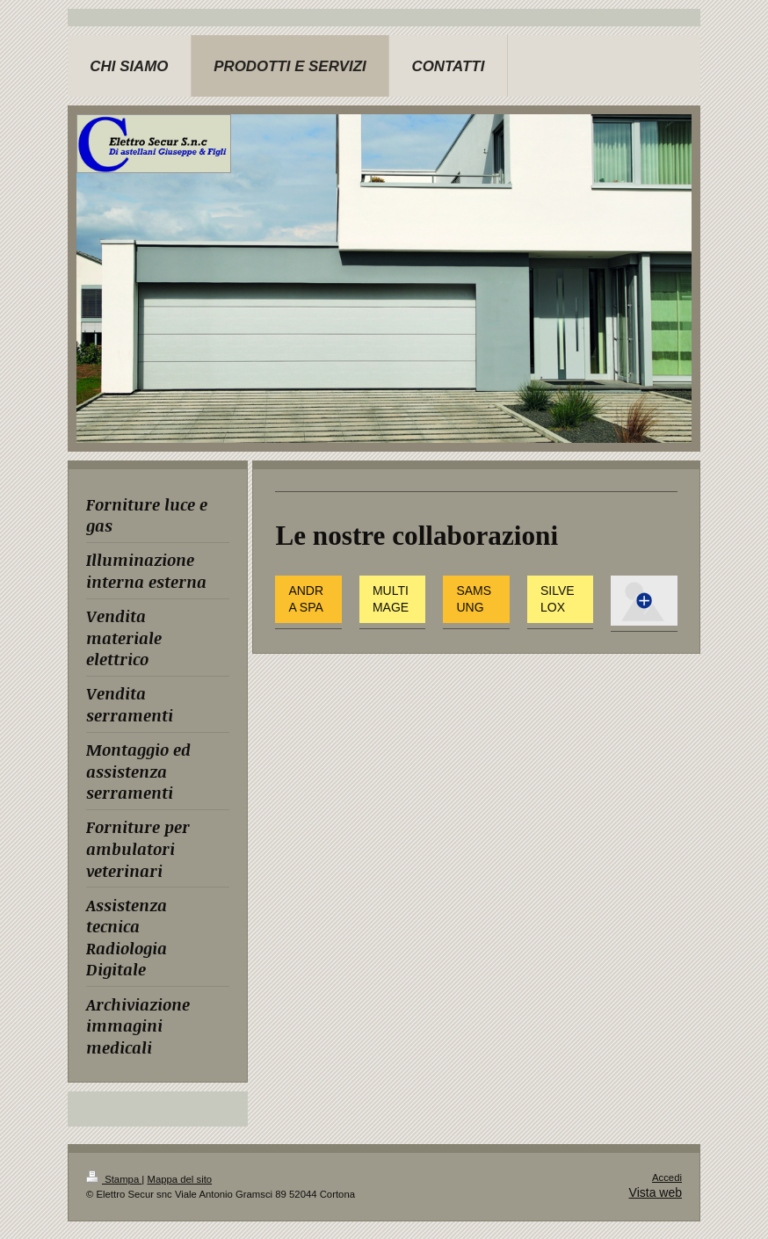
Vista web (655, 1192)
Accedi (667, 1177)
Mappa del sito (179, 1179)
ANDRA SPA (305, 598)
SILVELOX (557, 598)
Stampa (113, 1179)
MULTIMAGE (391, 598)
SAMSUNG (473, 598)
